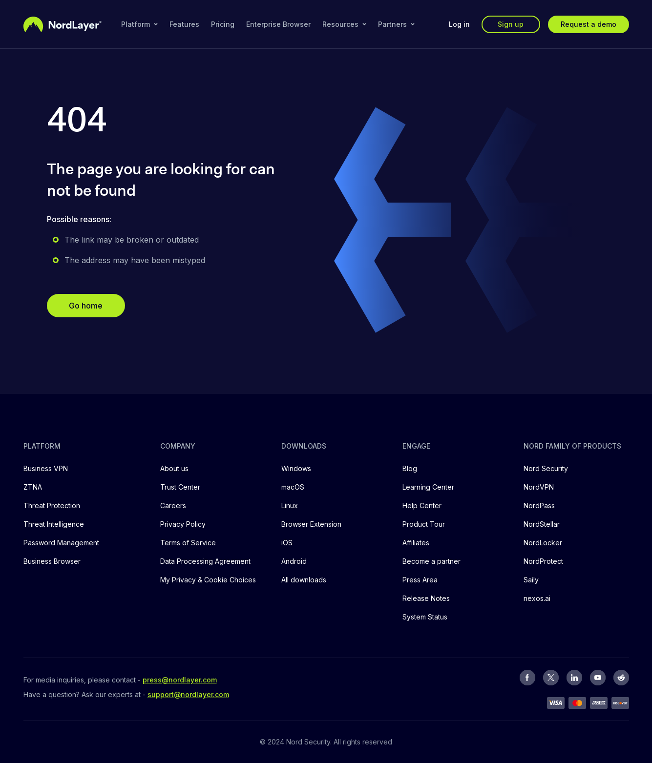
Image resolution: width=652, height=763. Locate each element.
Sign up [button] (511, 24)
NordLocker (543, 542)
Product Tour (423, 524)
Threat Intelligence (53, 524)
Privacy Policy (183, 524)
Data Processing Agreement (205, 561)
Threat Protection (51, 505)
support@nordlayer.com (188, 694)
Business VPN (45, 468)
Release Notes (426, 598)
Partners (396, 24)
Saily (531, 580)
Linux (289, 505)
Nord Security (546, 468)
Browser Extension (311, 524)
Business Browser (52, 561)
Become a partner (431, 561)
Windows (296, 468)
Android (294, 561)
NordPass (539, 505)
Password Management (61, 542)
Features (184, 24)
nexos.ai (537, 598)
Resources (344, 24)
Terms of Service (188, 542)
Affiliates (415, 542)
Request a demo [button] (588, 24)
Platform (139, 24)
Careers (173, 505)
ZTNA (32, 487)
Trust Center (180, 487)
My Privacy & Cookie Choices (208, 580)
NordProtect (543, 561)
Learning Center (428, 487)
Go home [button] (86, 305)
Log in (459, 24)
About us (174, 468)
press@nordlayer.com (180, 680)
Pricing (222, 24)
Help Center (422, 505)
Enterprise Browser (278, 24)
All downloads (303, 580)
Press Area (420, 580)
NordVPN (539, 487)
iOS (287, 542)
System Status (424, 617)
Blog (409, 468)
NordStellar (542, 524)
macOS (292, 487)
